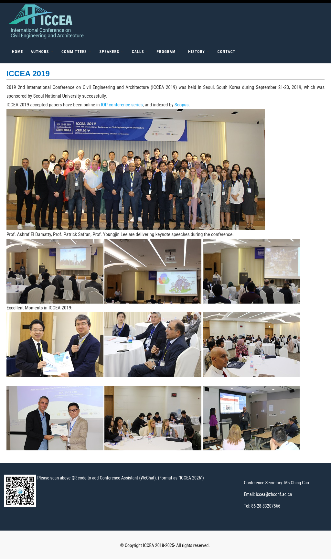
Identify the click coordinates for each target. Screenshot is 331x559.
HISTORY (196, 51)
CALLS (138, 51)
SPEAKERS (109, 51)
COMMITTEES (74, 51)
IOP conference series (122, 105)
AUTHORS (40, 51)
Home (17, 51)
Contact (227, 51)
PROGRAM (166, 51)
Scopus (182, 105)
